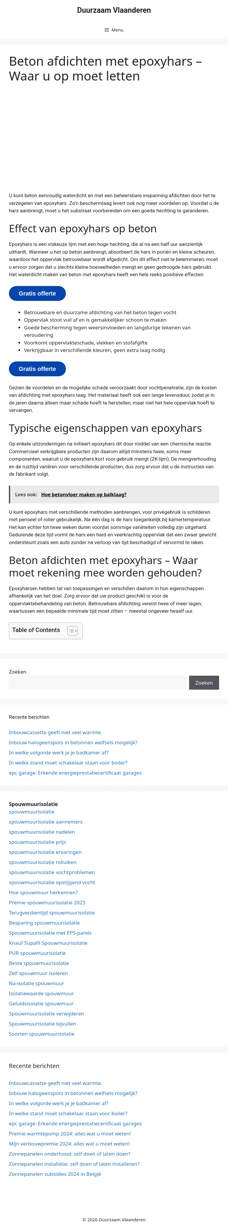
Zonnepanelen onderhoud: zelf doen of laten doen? (69, 1153)
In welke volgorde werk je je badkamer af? (58, 752)
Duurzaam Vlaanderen (114, 10)
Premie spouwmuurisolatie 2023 (47, 902)
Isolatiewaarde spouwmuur (41, 993)
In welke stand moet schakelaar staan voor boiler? (68, 762)
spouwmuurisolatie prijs (37, 841)
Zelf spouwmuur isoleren (38, 973)
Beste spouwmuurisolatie (39, 963)
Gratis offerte (37, 293)
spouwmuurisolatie (32, 811)
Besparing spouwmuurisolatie (44, 922)
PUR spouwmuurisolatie (37, 953)
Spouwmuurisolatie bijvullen (42, 1023)
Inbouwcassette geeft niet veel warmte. (55, 732)
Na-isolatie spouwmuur (36, 983)
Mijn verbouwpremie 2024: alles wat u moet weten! (69, 1143)
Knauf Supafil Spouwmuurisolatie (48, 942)
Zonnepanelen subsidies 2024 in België (55, 1173)
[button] (69, 631)
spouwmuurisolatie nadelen (42, 831)
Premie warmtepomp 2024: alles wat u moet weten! (70, 1133)
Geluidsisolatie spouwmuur (41, 1003)
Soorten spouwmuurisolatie (42, 1033)
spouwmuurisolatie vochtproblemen (52, 872)
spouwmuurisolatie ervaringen (45, 852)
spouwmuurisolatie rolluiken (43, 862)
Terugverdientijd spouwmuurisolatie (52, 912)
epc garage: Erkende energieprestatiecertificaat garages (75, 772)
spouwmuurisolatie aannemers (46, 821)
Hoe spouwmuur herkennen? (43, 892)
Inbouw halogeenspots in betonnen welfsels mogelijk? (73, 742)
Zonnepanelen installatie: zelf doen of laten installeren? (74, 1163)
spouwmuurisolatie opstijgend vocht (52, 882)
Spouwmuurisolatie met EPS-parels (50, 932)
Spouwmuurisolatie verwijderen (46, 1013)
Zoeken (17, 671)
